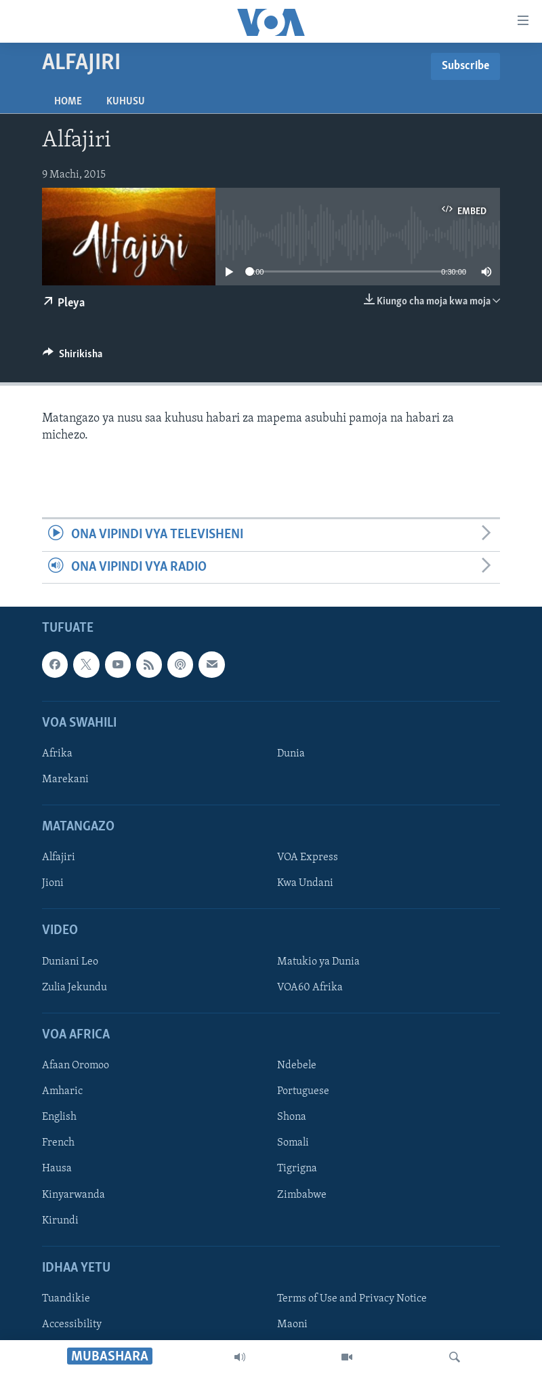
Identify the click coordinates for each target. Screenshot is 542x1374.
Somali (293, 1142)
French (58, 1142)
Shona (291, 1117)
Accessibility (72, 1324)
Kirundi (60, 1220)
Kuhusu (125, 101)
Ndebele (296, 1065)
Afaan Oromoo (75, 1065)
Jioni (53, 883)
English (59, 1117)
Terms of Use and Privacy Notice (352, 1298)
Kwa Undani (305, 883)
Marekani (65, 779)
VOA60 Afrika (310, 987)
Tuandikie (66, 1298)
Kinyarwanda (73, 1194)
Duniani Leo (70, 961)
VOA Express (307, 857)
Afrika (57, 753)
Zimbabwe (302, 1194)
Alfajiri (58, 857)
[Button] (72, 357)
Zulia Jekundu (74, 987)
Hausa (57, 1168)
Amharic (62, 1091)
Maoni (292, 1324)
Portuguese (303, 1091)
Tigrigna (297, 1168)
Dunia (291, 753)
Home (68, 101)
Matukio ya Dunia (318, 961)
